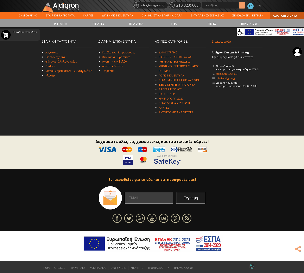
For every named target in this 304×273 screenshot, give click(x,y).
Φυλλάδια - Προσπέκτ (116, 57)
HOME (46, 268)
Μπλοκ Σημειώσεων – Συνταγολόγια (68, 71)
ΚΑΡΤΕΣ (88, 15)
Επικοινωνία (221, 41)
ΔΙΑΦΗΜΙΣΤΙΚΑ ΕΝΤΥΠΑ (117, 15)
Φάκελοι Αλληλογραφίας (61, 61)
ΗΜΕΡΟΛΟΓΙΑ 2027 (171, 98)
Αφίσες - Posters (112, 66)
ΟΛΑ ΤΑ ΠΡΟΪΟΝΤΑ (285, 15)
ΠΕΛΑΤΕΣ (98, 23)
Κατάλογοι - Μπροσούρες (118, 52)
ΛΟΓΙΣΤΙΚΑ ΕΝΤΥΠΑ (171, 75)
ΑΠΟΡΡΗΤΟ (137, 268)
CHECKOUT (60, 268)
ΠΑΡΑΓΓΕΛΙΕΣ (78, 268)
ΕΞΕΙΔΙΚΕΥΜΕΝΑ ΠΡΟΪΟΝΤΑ (177, 84)
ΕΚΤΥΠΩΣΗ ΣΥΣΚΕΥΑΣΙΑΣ (207, 15)
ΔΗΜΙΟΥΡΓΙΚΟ (27, 15)
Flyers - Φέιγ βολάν (114, 61)
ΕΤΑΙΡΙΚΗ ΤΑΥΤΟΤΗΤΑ (60, 15)
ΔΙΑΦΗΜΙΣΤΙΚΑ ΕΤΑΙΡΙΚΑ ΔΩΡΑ (162, 15)
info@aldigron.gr (226, 78)
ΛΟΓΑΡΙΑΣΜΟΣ (98, 268)
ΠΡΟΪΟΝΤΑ (136, 23)
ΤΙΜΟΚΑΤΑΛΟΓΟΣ (183, 268)
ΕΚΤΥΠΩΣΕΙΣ (167, 94)
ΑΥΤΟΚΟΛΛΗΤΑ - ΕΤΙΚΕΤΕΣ (176, 112)
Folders (50, 66)
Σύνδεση (297, 52)
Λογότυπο (51, 52)
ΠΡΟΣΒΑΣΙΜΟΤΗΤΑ (158, 268)
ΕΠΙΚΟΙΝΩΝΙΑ (249, 23)
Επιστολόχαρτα (55, 57)
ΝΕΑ (174, 23)
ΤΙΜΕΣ (211, 23)
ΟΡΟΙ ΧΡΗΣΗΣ (118, 268)
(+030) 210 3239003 (227, 74)
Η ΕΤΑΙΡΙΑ (60, 23)
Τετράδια (108, 71)
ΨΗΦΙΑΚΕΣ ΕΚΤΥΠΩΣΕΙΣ (174, 61)
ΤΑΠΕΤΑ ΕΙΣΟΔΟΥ (170, 89)
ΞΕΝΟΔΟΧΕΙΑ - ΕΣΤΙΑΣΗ (247, 15)
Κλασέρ (50, 75)
